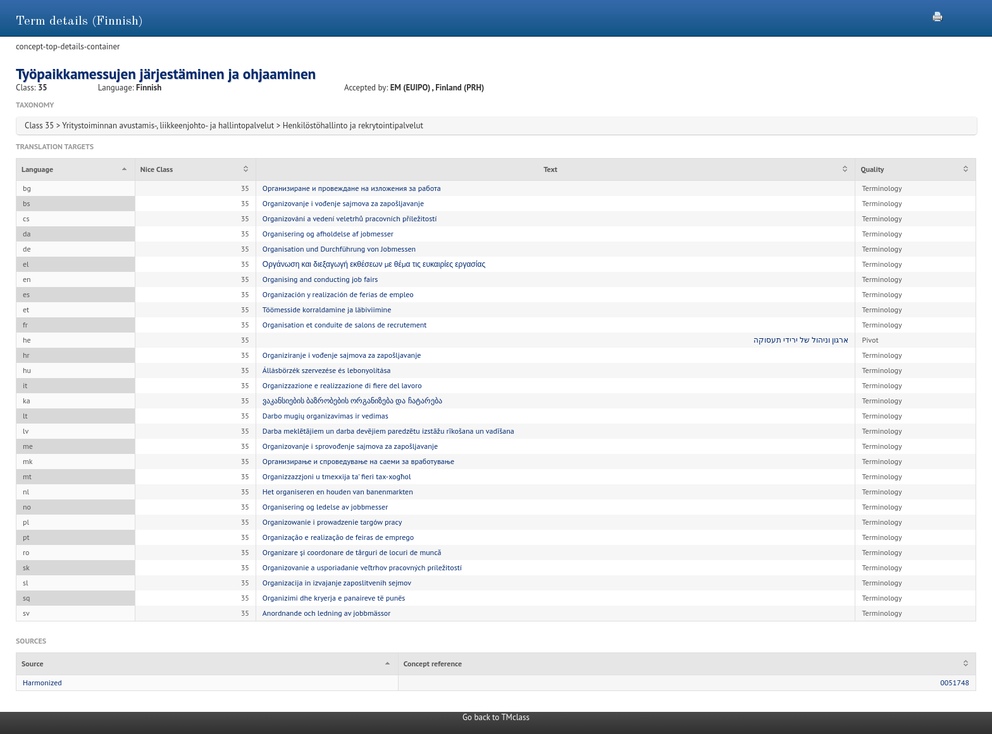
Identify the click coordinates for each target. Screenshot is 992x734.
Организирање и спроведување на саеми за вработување (358, 461)
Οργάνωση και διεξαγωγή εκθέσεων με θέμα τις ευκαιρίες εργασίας (374, 264)
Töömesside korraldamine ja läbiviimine (327, 309)
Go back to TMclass (496, 717)
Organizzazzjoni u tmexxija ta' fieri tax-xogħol (337, 476)
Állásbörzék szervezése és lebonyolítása (327, 370)
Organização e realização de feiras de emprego (338, 537)
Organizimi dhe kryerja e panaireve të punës (334, 597)
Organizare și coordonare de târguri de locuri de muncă (352, 552)
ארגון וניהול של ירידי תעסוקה (801, 340)
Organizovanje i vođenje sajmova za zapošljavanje (343, 203)
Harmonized (42, 682)
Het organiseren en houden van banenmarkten (338, 491)
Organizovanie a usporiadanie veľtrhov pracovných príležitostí (362, 567)
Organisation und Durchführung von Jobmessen (339, 249)
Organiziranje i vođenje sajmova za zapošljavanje (342, 355)
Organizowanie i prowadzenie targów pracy (332, 522)
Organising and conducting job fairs (320, 279)
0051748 (954, 682)
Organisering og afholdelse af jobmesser (328, 233)
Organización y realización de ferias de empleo (338, 294)
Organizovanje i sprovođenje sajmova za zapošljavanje (350, 446)
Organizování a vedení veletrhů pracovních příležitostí (350, 218)
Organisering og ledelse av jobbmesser (325, 506)
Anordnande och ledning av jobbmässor (326, 613)
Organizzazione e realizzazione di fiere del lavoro (342, 385)
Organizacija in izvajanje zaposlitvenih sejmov (337, 582)
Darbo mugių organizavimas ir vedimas (325, 415)
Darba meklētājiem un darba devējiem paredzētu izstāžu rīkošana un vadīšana (388, 431)
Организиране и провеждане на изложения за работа (352, 188)
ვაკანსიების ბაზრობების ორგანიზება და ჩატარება (352, 400)
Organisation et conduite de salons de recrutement (345, 324)
